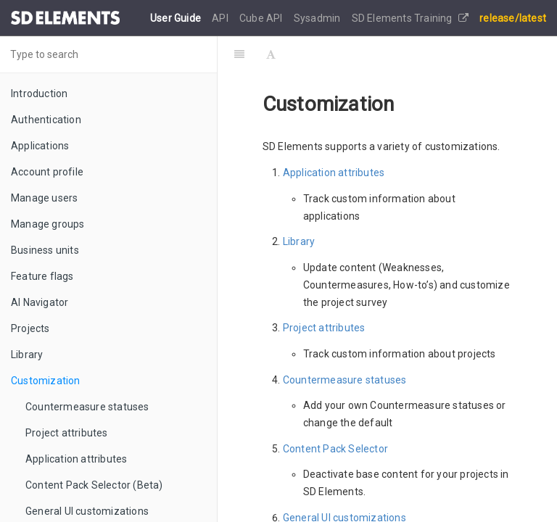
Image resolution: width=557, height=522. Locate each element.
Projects (30, 328)
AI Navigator (39, 302)
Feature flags (42, 276)
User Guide (176, 18)
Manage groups (48, 224)
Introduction (39, 93)
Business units (45, 250)
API (221, 18)
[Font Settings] (270, 54)
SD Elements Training (410, 18)
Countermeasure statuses (87, 407)
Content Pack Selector (335, 449)
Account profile (47, 172)
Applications (40, 146)
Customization (46, 380)
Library (27, 354)
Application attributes (76, 459)
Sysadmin (318, 18)
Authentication (46, 119)
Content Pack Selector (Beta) (94, 485)
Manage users (44, 198)
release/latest (512, 18)
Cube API (262, 18)
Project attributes (66, 433)
